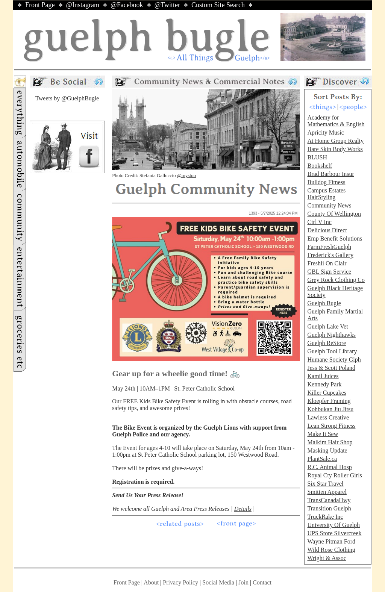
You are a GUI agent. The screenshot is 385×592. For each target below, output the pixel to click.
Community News (329, 205)
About (151, 582)
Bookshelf (319, 165)
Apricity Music (325, 132)
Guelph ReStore (326, 343)
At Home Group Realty (335, 141)
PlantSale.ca (322, 459)
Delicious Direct (327, 230)
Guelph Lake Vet (327, 326)
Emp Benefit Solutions (334, 238)
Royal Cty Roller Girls (334, 475)
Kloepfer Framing (328, 401)
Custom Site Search (218, 5)
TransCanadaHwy (328, 500)
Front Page (40, 5)
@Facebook (127, 5)
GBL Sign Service (329, 271)
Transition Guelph (329, 508)
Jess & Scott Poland (331, 368)
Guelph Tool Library (332, 351)
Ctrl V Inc (319, 222)
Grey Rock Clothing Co (335, 280)
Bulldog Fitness (326, 182)
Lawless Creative (328, 417)
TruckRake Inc (325, 516)
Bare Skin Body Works (334, 149)
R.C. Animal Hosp (329, 467)
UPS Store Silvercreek (334, 533)
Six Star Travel (325, 483)
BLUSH (317, 157)
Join (244, 582)
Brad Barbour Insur (330, 174)
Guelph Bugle (324, 303)
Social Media (218, 582)
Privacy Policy (180, 582)
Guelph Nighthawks (331, 335)
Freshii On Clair (326, 263)
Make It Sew (322, 434)
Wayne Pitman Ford (331, 541)
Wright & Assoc (326, 558)
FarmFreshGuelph (329, 247)
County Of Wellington (334, 213)
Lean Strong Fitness (331, 425)
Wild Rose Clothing (331, 550)
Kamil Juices (322, 376)
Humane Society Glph (334, 359)
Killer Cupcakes (326, 392)
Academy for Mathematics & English (335, 120)
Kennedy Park (324, 384)
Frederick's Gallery (330, 255)
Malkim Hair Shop (329, 442)
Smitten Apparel (326, 492)
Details (243, 509)
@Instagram (83, 5)
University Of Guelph (333, 525)
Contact (262, 582)
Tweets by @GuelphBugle (67, 98)
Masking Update (327, 450)
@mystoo (186, 175)
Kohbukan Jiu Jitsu (330, 409)
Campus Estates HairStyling (326, 193)
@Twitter (167, 5)
